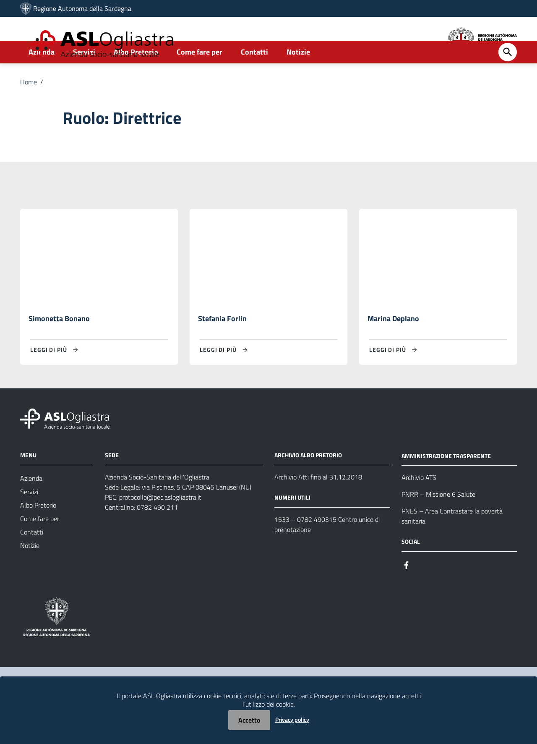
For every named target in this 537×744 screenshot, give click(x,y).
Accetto (249, 720)
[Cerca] (507, 78)
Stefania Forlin (222, 345)
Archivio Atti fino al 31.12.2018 (318, 504)
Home (28, 108)
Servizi (84, 78)
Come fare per (199, 78)
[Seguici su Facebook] (406, 591)
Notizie (298, 78)
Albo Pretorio (136, 78)
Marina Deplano (393, 345)
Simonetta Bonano (59, 345)
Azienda (42, 78)
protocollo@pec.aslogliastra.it (160, 524)
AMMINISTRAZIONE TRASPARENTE (446, 482)
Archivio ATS (418, 505)
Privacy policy (292, 719)
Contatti (254, 78)
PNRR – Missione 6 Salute (438, 521)
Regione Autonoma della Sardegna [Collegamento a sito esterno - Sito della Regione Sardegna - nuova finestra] (82, 8)
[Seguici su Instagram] (422, 591)
